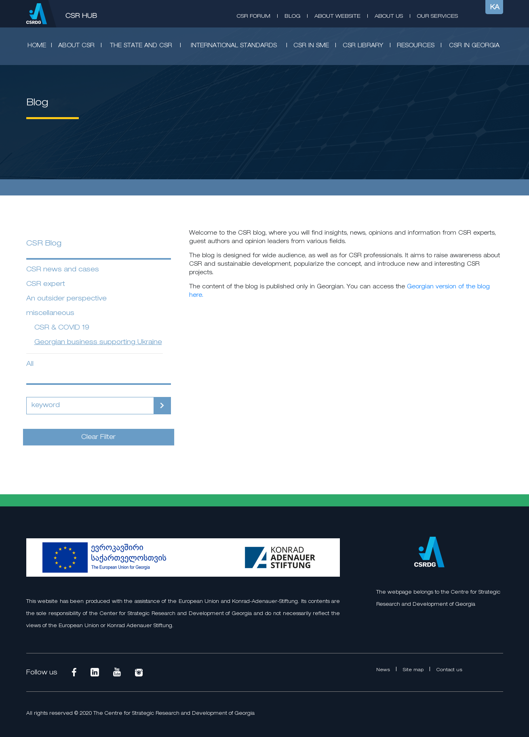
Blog (292, 16)
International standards (234, 46)
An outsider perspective (66, 299)
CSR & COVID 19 (61, 328)
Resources (415, 46)
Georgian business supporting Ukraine (98, 342)
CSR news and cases (62, 270)
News (384, 670)
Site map (414, 670)
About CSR (76, 46)
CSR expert (45, 284)
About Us (389, 16)
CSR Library (363, 46)
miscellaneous (50, 313)
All (30, 364)
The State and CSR (141, 46)
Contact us (449, 670)
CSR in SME (311, 46)
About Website (337, 16)
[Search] (90, 405)
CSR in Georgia (474, 46)
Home (36, 46)
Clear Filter (98, 437)
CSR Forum (253, 16)
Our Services (437, 16)
